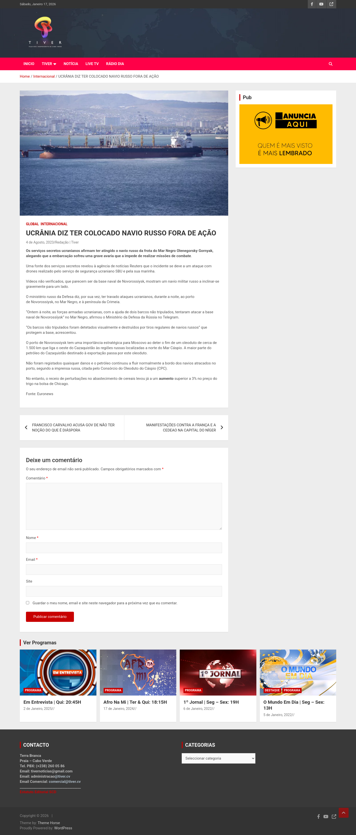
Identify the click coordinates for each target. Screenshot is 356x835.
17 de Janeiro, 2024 (119, 709)
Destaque (272, 690)
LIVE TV (92, 64)
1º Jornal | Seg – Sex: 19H (211, 702)
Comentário (37, 478)
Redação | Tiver (67, 242)
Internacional (54, 224)
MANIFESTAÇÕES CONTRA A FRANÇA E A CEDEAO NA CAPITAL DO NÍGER (181, 427)
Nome (32, 538)
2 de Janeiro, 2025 (37, 709)
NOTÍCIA (71, 64)
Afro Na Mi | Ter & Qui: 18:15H (135, 702)
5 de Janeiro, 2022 (278, 715)
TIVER (47, 64)
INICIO (28, 64)
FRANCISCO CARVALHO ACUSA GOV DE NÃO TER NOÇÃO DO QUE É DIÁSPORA (73, 427)
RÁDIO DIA (115, 64)
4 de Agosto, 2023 (40, 242)
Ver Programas (39, 643)
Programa (33, 690)
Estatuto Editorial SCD (38, 792)
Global (32, 224)
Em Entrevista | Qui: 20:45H (52, 702)
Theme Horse (49, 823)
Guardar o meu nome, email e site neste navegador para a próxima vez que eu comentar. (105, 603)
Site (29, 581)
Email (32, 559)
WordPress (63, 828)
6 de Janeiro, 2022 (197, 709)
